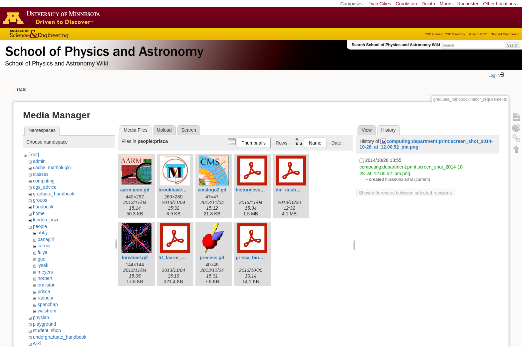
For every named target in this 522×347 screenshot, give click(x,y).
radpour (46, 297)
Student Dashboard (505, 34)
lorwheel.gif (135, 257)
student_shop (47, 330)
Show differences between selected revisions (405, 192)
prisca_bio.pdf (252, 257)
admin (39, 161)
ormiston (47, 285)
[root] (33, 154)
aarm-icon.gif (134, 189)
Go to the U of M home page (53, 17)
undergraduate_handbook (59, 337)
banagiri (46, 239)
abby (43, 232)
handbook (43, 206)
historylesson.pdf (255, 189)
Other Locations (499, 3)
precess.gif (212, 257)
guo (41, 259)
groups (40, 200)
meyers (45, 272)
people (40, 226)
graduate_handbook (54, 193)
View (367, 130)
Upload (164, 130)
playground (44, 324)
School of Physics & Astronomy (103, 49)
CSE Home (432, 34)
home (39, 213)
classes (41, 174)
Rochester (467, 3)
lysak (43, 265)
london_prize (46, 219)
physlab (41, 317)
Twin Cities (380, 3)
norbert (45, 278)
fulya (43, 252)
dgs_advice (45, 187)
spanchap (48, 304)
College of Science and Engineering (60, 34)
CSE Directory (455, 34)
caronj (44, 245)
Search (512, 45)
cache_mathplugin (52, 167)
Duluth (428, 3)
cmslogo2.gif (212, 189)
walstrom (47, 310)
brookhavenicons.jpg (181, 189)
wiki (37, 343)
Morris (446, 3)
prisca (44, 291)
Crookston (406, 3)
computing (44, 180)
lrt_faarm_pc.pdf (176, 257)
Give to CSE (478, 34)
